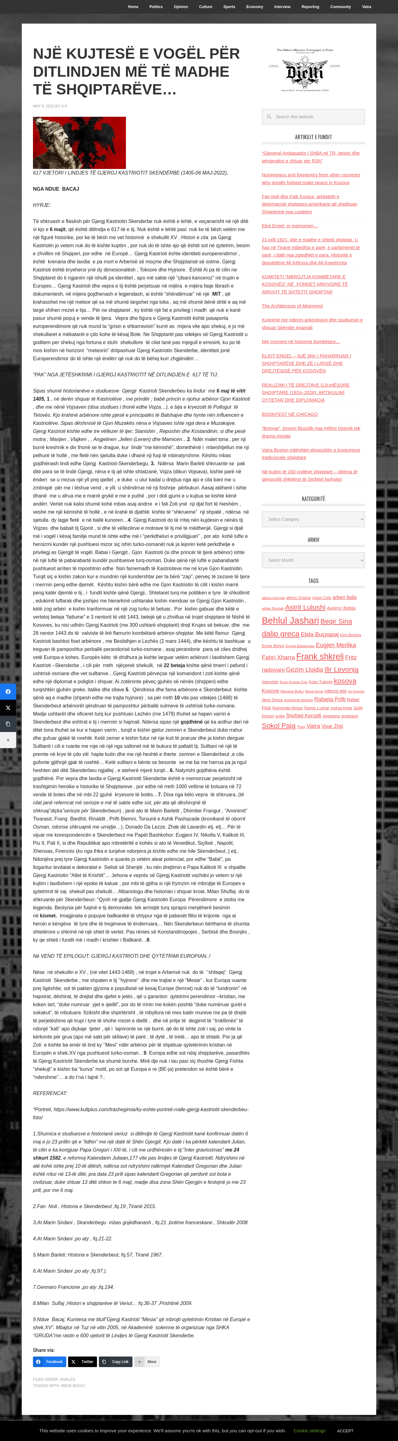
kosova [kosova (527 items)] (345, 681)
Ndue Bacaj (73, 1386)
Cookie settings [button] (310, 1430)
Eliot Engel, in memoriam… (290, 225)
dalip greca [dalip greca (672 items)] (280, 634)
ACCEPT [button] (345, 1431)
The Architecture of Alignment (292, 305)
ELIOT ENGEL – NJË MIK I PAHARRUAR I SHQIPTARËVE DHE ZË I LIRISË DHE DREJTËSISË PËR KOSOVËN (306, 363)
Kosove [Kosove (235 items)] (270, 691)
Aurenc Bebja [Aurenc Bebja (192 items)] (341, 608)
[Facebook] (49, 1362)
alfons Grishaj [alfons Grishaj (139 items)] (298, 597)
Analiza (67, 1379)
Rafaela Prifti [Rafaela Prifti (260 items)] (330, 699)
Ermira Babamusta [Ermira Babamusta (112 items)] (300, 646)
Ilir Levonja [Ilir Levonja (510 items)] (341, 669)
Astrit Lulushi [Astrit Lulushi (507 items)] (305, 607)
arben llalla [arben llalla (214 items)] (344, 597)
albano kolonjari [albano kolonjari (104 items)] (273, 598)
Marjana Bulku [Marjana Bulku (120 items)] (292, 691)
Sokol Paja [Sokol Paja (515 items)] (278, 725)
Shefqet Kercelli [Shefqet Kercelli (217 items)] (304, 715)
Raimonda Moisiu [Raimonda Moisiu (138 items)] (287, 708)
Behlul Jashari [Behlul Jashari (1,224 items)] (290, 620)
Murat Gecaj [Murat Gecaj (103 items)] (314, 691)
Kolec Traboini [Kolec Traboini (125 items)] (320, 682)
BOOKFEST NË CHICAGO (290, 414)
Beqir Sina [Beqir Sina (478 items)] (336, 621)
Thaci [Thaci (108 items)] (301, 727)
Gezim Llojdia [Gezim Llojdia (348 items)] (304, 669)
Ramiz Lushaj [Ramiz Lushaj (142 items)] (316, 708)
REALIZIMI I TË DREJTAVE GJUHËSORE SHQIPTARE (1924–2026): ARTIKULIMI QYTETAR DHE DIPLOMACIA (306, 392)
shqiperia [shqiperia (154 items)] (331, 716)
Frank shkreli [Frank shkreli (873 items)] (320, 656)
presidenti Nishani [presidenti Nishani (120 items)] (298, 700)
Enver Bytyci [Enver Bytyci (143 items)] (273, 645)
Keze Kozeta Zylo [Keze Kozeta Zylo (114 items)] (294, 682)
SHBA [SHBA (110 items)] (280, 716)
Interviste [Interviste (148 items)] (270, 682)
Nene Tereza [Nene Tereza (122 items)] (272, 700)
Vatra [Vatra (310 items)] (313, 726)
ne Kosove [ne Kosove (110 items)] (356, 691)
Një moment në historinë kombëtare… (301, 341)
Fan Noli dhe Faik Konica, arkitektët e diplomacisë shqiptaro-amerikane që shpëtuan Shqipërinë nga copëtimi (309, 204)
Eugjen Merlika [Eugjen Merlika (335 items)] (336, 645)
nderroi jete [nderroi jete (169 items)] (335, 691)
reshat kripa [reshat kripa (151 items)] (341, 708)
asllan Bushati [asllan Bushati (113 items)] (273, 608)
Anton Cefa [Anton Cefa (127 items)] (321, 598)
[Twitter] (82, 1362)
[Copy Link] (115, 1362)
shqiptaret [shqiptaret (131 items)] (349, 716)
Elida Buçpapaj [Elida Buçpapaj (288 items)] (320, 634)
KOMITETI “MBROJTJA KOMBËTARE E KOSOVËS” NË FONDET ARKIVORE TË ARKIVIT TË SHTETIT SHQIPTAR (305, 284)
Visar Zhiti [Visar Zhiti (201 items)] (332, 726)
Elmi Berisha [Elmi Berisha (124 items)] (350, 635)
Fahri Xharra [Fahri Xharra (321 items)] (278, 657)
